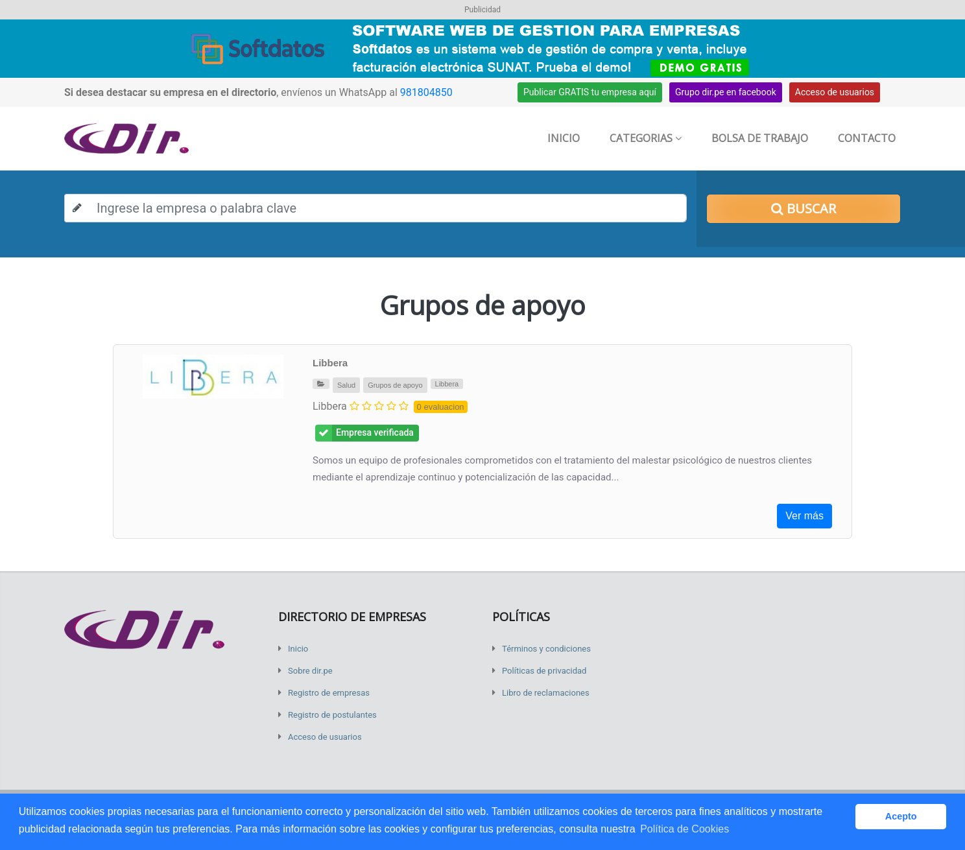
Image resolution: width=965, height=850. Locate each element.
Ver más (804, 515)
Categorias (646, 138)
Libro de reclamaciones (546, 693)
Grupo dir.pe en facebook (725, 92)
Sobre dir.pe (310, 671)
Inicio (563, 138)
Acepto (901, 816)
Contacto (867, 138)
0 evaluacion (440, 407)
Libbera (330, 362)
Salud (346, 385)
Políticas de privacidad (544, 671)
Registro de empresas (329, 693)
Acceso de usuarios (834, 92)
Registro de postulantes (332, 715)
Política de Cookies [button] (684, 828)
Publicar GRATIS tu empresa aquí (589, 92)
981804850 (426, 92)
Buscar (803, 208)
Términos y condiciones (546, 649)
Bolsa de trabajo (759, 138)
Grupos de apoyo (395, 385)
